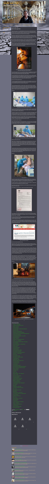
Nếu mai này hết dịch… (16, 394)
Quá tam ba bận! (15, 354)
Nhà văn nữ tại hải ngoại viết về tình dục (19, 479)
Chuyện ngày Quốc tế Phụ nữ (16, 381)
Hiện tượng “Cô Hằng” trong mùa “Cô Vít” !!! (18, 360)
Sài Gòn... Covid (15, 372)
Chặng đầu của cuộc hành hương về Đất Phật (18, 332)
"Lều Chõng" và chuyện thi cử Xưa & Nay (18, 387)
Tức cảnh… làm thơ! (15, 374)
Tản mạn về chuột (15, 400)
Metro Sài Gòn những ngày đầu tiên (17, 331)
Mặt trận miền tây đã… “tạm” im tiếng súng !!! (18, 373)
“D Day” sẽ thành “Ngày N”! (16, 347)
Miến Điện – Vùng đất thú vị (16, 380)
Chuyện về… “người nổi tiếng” (18, 459)
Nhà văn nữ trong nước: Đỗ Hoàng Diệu (19, 476)
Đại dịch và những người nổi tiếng (17, 406)
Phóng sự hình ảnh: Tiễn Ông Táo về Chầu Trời (19, 352)
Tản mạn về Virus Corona (16, 407)
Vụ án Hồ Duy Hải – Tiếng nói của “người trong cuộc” (19, 393)
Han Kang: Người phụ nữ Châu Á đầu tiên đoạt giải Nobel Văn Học (21, 333)
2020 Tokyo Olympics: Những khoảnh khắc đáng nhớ (19, 366)
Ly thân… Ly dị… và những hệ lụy (17, 340)
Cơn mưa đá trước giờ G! (16, 361)
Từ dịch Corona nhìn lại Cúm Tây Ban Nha (18, 401)
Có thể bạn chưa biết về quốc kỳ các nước (18, 325)
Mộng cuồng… (15, 385)
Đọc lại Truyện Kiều (17, 469)
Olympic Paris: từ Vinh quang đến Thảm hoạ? (18, 339)
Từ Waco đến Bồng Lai (16, 358)
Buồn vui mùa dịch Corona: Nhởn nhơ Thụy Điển (19, 367)
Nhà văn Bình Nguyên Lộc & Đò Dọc (19, 452)
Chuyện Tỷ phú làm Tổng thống (17, 334)
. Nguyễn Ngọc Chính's (10, 3)
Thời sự (14, 410)
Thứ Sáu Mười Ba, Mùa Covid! (17, 365)
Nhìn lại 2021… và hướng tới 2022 (17, 353)
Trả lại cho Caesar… (15, 346)
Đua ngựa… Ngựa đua (16, 345)
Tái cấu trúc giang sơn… (16, 327)
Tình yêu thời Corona (15, 405)
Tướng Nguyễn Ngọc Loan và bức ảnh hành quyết (21, 462)
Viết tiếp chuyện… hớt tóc (16, 359)
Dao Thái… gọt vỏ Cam (16, 326)
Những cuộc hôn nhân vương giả (17, 379)
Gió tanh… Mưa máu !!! (16, 338)
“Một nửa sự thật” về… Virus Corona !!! (18, 392)
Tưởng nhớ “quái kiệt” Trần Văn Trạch (17, 378)
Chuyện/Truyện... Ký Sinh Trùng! (17, 386)
